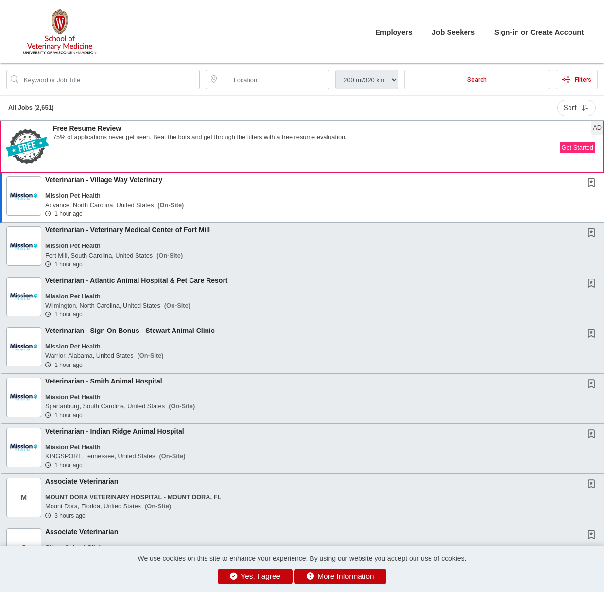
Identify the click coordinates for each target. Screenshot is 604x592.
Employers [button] (394, 32)
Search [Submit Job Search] (477, 79)
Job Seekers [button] (453, 32)
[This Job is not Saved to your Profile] (593, 183)
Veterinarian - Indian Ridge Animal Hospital (114, 431)
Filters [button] (576, 80)
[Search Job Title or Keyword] (110, 79)
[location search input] (274, 79)
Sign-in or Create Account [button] (539, 32)
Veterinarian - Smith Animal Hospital (103, 381)
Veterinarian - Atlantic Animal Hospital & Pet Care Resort (136, 280)
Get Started (577, 147)
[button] (302, 147)
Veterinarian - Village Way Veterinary (103, 180)
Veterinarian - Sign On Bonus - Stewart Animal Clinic (130, 330)
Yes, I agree (255, 576)
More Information (340, 576)
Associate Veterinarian (81, 481)
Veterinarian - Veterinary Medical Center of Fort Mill (127, 230)
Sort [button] (576, 108)
